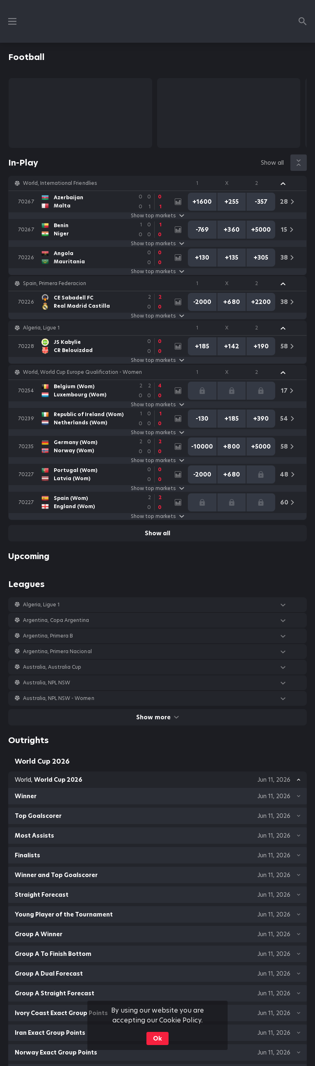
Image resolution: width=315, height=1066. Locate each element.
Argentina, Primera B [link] (48, 636)
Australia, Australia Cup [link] (52, 667)
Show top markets (157, 215)
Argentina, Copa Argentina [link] (56, 620)
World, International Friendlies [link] (60, 183)
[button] (157, 183)
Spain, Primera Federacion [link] (55, 283)
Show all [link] (272, 163)
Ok (157, 1038)
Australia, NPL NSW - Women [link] (58, 698)
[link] (91, 202)
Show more (157, 717)
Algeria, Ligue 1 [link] (41, 328)
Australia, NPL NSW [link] (46, 682)
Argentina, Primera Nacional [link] (57, 651)
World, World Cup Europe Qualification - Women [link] (82, 372)
